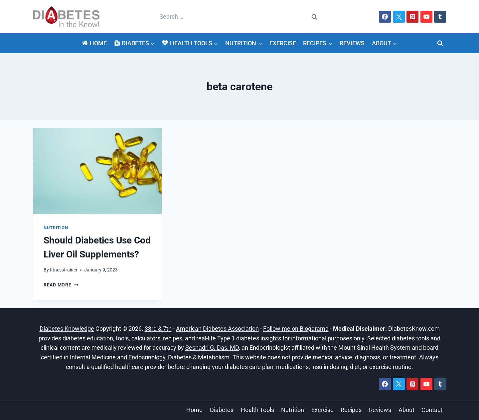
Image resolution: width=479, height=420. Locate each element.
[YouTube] (426, 17)
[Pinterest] (412, 17)
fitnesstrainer (64, 270)
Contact (431, 409)
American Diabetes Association (217, 328)
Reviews (352, 43)
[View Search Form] (440, 43)
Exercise (282, 43)
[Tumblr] (440, 17)
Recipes (351, 409)
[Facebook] (385, 17)
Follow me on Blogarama (296, 328)
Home (94, 43)
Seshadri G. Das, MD (212, 347)
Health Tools (257, 409)
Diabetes (222, 409)
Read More (61, 285)
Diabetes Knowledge (67, 328)
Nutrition (56, 227)
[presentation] (97, 171)
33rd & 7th (158, 328)
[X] (399, 17)
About (406, 409)
